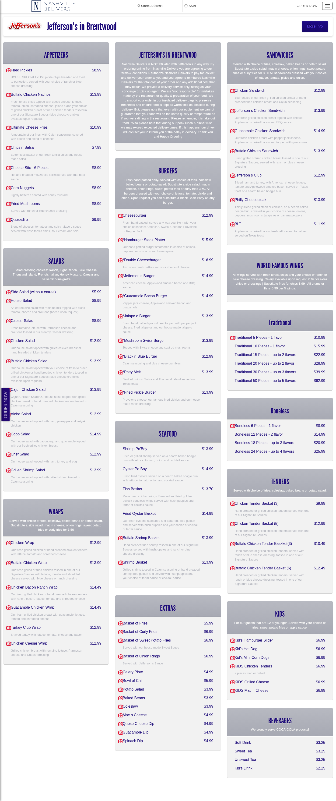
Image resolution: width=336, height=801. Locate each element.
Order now (307, 6)
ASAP (193, 6)
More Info (315, 26)
